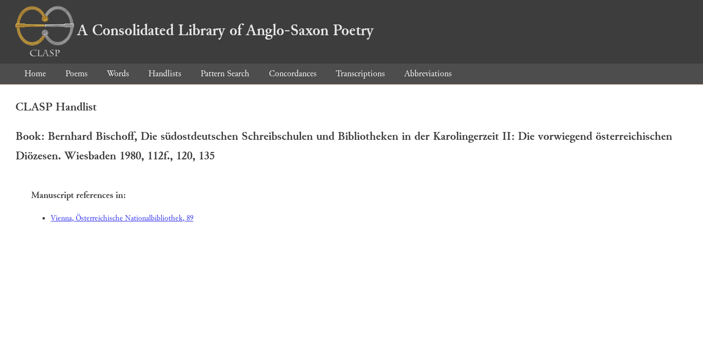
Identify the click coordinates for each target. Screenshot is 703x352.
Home (35, 73)
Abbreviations (428, 73)
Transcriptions (360, 73)
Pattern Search (225, 73)
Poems (76, 73)
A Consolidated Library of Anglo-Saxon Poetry (194, 30)
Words (118, 73)
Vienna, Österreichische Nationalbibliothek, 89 (122, 218)
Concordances (292, 73)
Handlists (164, 73)
